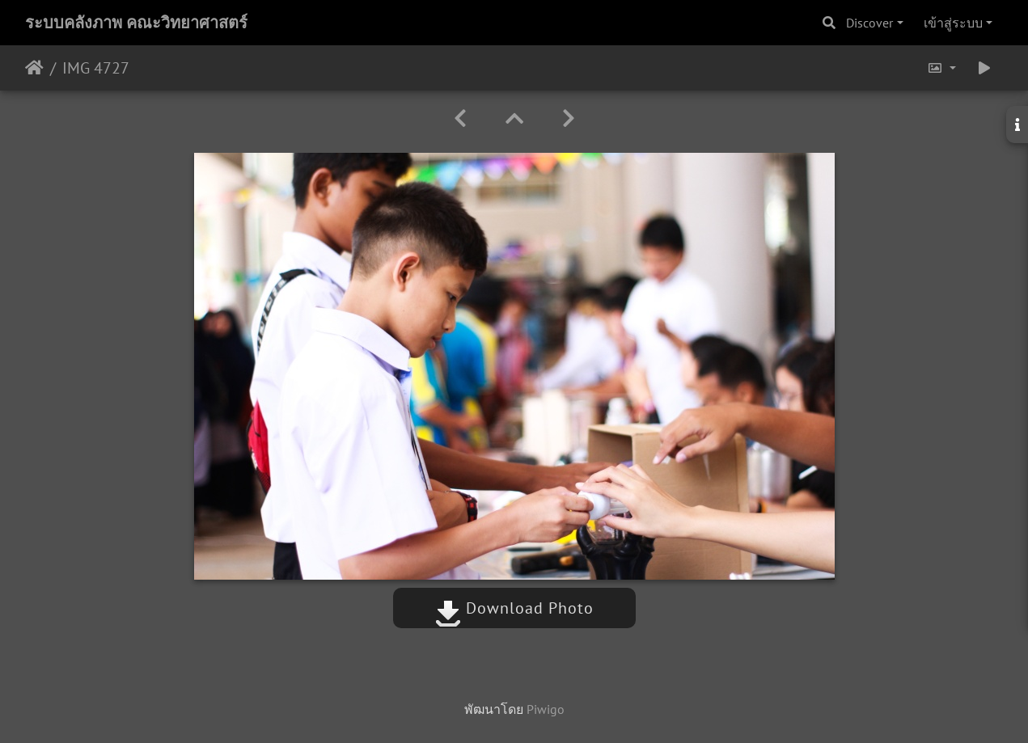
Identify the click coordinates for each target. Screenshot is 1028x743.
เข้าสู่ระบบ (953, 23)
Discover (869, 23)
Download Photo (514, 607)
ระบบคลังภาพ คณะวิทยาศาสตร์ (136, 22)
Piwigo (546, 709)
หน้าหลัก (34, 68)
